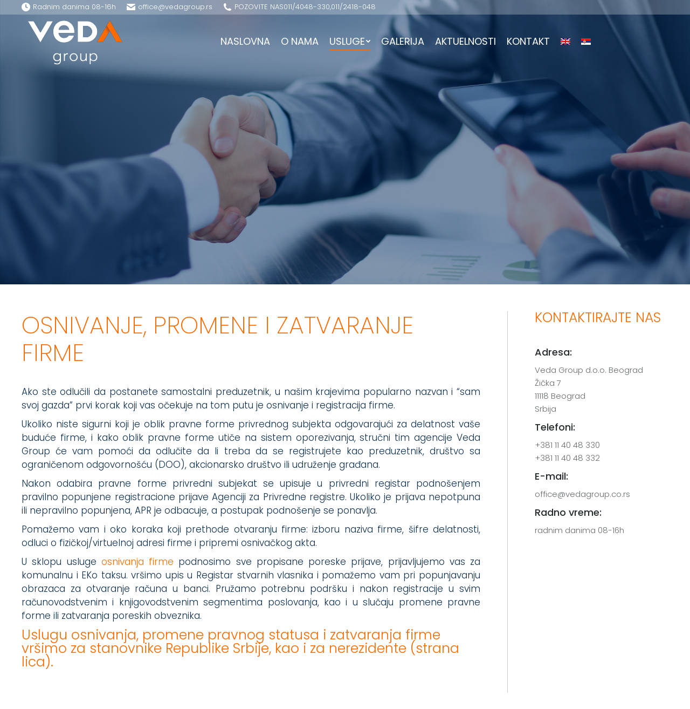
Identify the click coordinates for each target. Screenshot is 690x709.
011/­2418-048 (353, 7)
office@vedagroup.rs (175, 7)
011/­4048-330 (307, 7)
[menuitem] (245, 41)
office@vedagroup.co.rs (582, 494)
